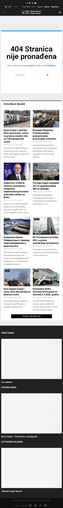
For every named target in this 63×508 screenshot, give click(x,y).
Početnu (51, 65)
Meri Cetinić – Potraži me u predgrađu (19, 436)
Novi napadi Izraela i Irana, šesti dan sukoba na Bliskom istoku (17, 292)
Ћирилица (54, 7)
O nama (16, 506)
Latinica (47, 7)
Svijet (7, 270)
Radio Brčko (45, 500)
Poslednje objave (14, 104)
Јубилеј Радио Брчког (12, 491)
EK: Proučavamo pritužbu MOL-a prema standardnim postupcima (46, 240)
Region (37, 219)
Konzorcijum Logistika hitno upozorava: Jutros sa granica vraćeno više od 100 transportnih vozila (16, 136)
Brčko (36, 112)
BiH (7, 112)
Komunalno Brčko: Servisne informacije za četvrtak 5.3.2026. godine (46, 292)
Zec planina (6, 382)
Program (40, 7)
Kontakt (24, 506)
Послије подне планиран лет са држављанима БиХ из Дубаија (46, 186)
